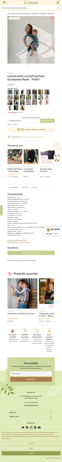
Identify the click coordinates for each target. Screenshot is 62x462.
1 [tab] (27, 65)
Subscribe (30, 379)
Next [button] (59, 165)
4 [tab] (31, 65)
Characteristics (13, 187)
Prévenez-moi (47, 121)
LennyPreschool (12, 88)
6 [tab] (34, 65)
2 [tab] (29, 65)
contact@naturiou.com (31, 405)
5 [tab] (33, 65)
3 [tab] (30, 65)
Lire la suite (12, 124)
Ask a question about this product (33, 137)
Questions (35, 187)
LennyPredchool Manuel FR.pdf (16, 240)
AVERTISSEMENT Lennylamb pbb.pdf (18, 242)
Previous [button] (3, 165)
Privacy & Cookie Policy (53, 458)
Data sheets (25, 187)
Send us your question (30, 253)
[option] (15, 164)
